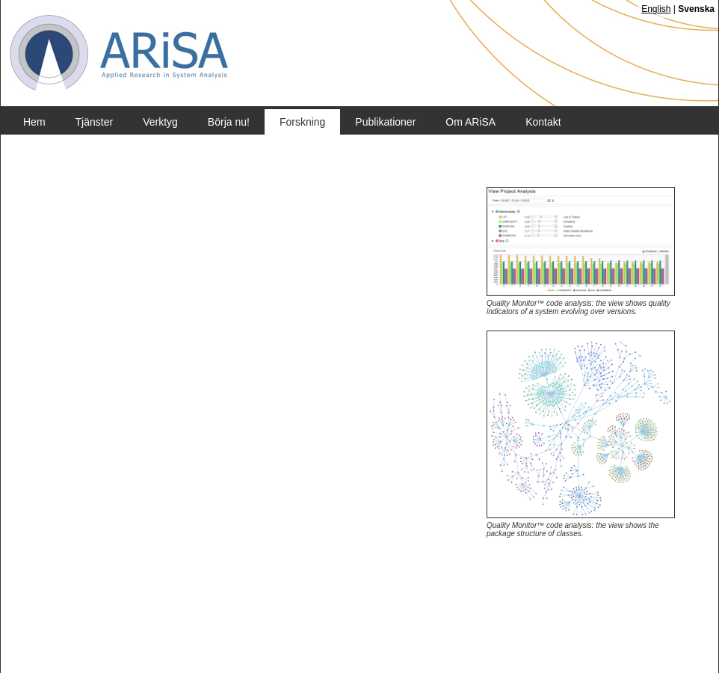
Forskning (302, 122)
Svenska (696, 9)
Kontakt (543, 122)
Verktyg (160, 122)
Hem (34, 122)
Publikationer (385, 122)
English (655, 9)
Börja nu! (229, 122)
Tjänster (94, 122)
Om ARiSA (470, 122)
